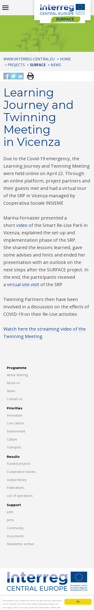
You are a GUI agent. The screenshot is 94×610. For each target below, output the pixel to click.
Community (15, 528)
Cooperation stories (21, 472)
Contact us (15, 399)
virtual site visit (23, 284)
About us (13, 383)
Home (65, 59)
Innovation (14, 415)
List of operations (20, 496)
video (22, 225)
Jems (10, 520)
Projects (16, 64)
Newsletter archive (20, 544)
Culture (12, 439)
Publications (15, 487)
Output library (17, 480)
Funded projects (18, 463)
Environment (16, 431)
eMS (10, 512)
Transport (14, 447)
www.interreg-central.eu (29, 59)
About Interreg (17, 375)
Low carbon (15, 423)
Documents (15, 536)
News (56, 64)
